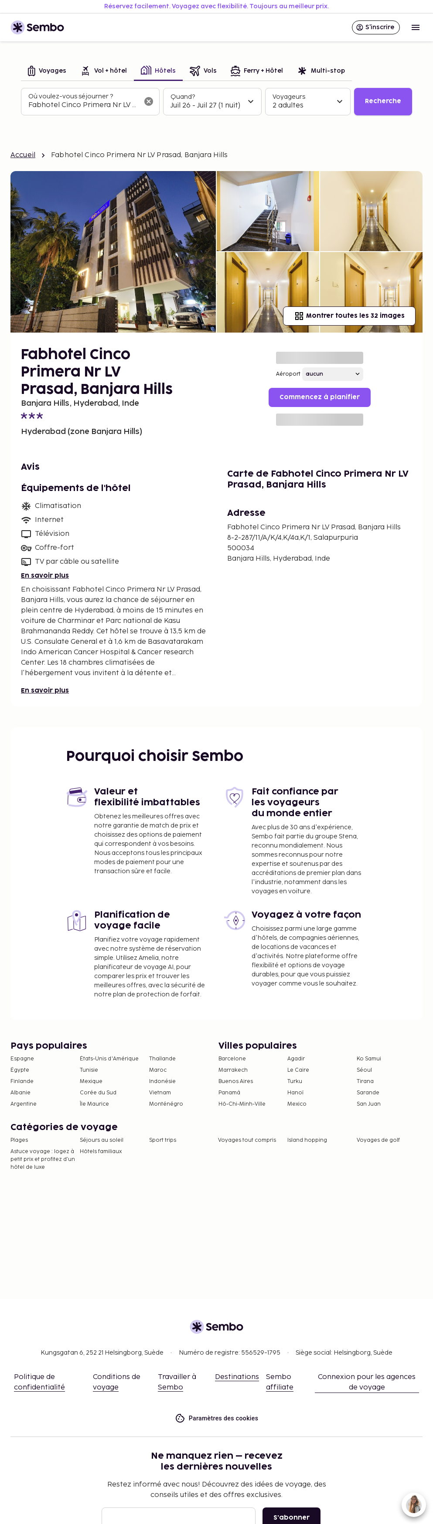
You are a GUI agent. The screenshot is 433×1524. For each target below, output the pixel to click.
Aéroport (288, 374)
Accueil (22, 155)
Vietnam (160, 1093)
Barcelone (232, 1059)
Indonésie (162, 1081)
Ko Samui (369, 1059)
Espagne (22, 1059)
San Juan (369, 1104)
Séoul (364, 1070)
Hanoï (295, 1093)
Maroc (158, 1070)
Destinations (237, 1377)
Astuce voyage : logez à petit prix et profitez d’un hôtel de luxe (42, 1159)
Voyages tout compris (247, 1140)
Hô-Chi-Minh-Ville (242, 1104)
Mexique (91, 1081)
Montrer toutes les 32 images (349, 316)
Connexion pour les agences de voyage (367, 1382)
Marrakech (233, 1070)
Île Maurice (94, 1104)
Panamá (229, 1093)
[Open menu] (416, 27)
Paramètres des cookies (216, 1418)
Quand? (182, 97)
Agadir (296, 1059)
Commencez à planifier (320, 397)
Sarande (368, 1093)
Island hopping (307, 1140)
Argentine (23, 1104)
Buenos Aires (235, 1081)
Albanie (20, 1093)
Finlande (22, 1081)
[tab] (47, 71)
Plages (19, 1140)
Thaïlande (162, 1059)
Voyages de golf (378, 1140)
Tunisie (89, 1070)
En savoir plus (45, 576)
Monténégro (166, 1104)
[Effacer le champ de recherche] (148, 101)
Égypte (19, 1070)
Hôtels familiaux (101, 1151)
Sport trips (162, 1140)
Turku (294, 1081)
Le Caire (298, 1070)
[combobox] (83, 105)
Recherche (383, 101)
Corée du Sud (98, 1093)
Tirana (365, 1081)
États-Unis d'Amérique (109, 1059)
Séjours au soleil (101, 1140)
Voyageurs (289, 97)
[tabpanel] (216, 102)
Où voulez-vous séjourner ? (70, 96)
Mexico (297, 1104)
